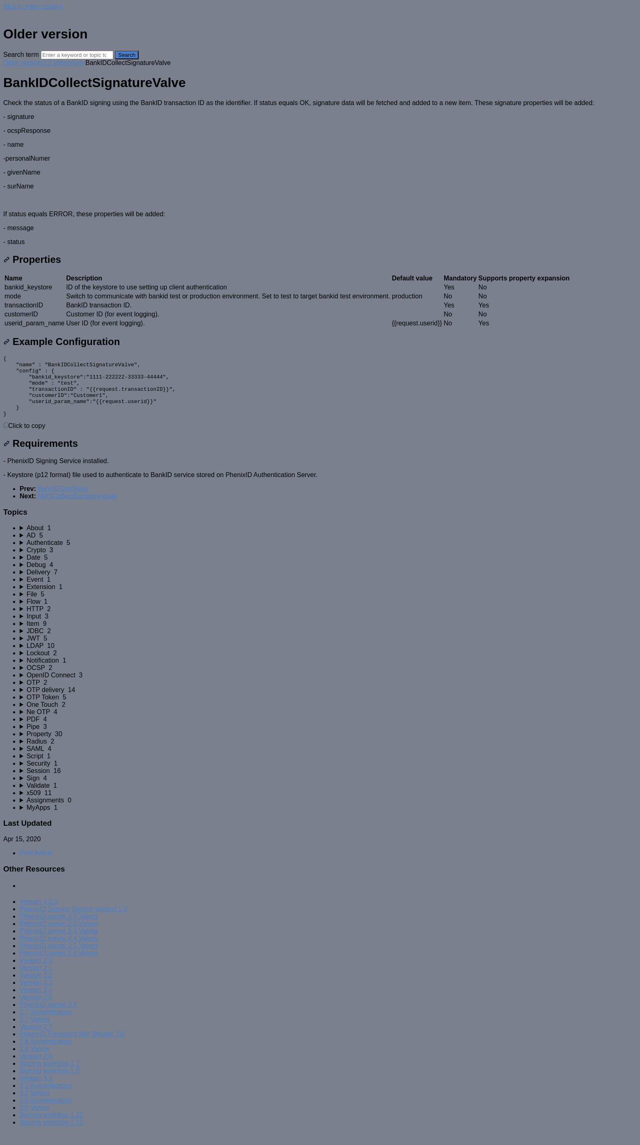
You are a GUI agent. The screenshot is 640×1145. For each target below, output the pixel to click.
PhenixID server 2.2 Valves (59, 935)
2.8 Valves (35, 1061)
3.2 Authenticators (46, 1097)
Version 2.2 (36, 987)
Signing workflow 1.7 (50, 1075)
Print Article (36, 865)
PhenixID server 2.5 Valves (59, 958)
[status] (320, 172)
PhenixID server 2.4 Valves (59, 950)
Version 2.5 (36, 1009)
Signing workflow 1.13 (51, 1134)
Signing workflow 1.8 (50, 1083)
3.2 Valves (57, 62)
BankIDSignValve (63, 500)
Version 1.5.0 (39, 913)
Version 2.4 (36, 1002)
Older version (22, 62)
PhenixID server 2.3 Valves (59, 943)
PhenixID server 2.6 (48, 1016)
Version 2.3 (36, 994)
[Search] (77, 55)
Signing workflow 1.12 (51, 1127)
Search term (21, 54)
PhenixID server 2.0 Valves (59, 928)
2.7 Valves (35, 1031)
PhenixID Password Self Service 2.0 (72, 1046)
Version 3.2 (36, 1090)
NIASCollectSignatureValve (77, 508)
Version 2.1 (36, 980)
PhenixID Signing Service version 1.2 (73, 921)
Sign (78, 62)
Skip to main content (33, 6)
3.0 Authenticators (46, 1112)
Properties (32, 259)
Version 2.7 (36, 1038)
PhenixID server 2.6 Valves (59, 965)
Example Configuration (61, 341)
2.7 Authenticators (46, 1024)
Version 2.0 (36, 972)
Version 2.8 (36, 1068)
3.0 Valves (35, 1119)
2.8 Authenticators (46, 1053)
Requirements (40, 455)
